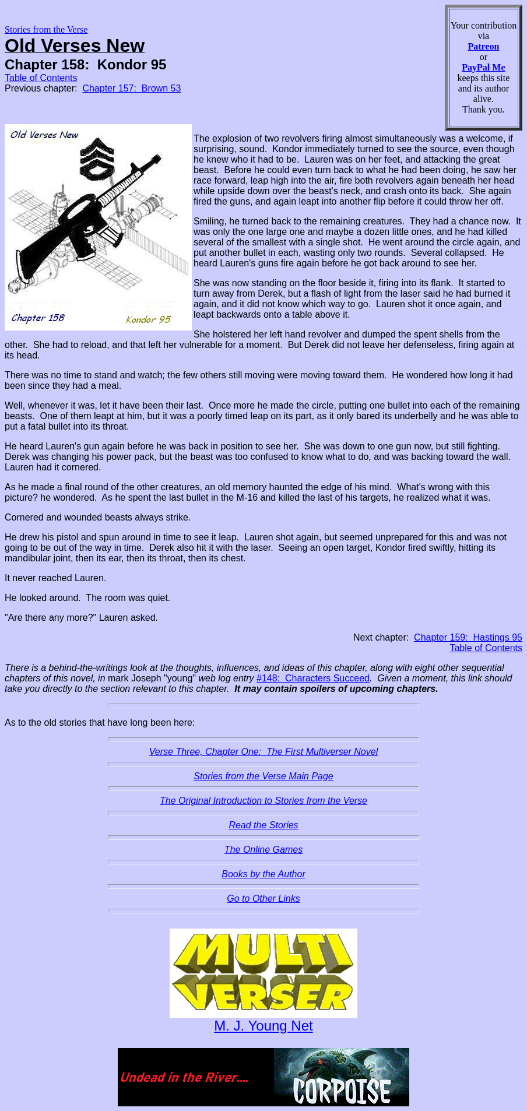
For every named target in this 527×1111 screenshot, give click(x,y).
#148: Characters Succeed (313, 678)
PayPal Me (483, 67)
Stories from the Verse (46, 29)
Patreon (483, 46)
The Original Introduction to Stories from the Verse (263, 801)
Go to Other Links (263, 898)
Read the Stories (263, 825)
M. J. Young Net (263, 1025)
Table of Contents (41, 78)
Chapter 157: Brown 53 (131, 88)
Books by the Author (263, 874)
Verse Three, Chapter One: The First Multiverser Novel (263, 752)
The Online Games (263, 850)
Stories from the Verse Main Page (263, 776)
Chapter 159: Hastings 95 (468, 637)
